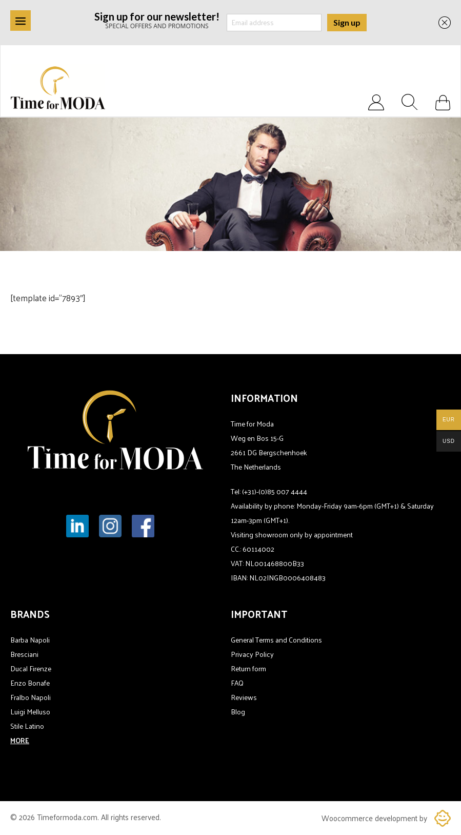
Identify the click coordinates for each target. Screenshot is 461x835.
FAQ (237, 682)
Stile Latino (27, 726)
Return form (248, 668)
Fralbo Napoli (30, 697)
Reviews (244, 697)
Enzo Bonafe (30, 682)
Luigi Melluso (30, 711)
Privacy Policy (252, 654)
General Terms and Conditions (276, 639)
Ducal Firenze (30, 668)
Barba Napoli (30, 639)
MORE (19, 740)
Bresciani (24, 654)
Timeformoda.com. (69, 817)
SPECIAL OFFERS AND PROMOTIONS (156, 19)
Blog (238, 711)
